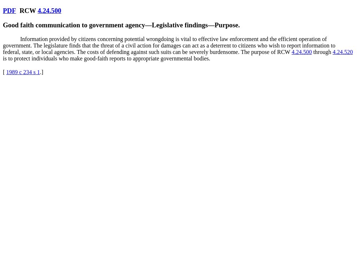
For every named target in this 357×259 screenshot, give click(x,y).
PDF (9, 10)
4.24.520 (342, 52)
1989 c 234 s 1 (23, 72)
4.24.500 (49, 10)
